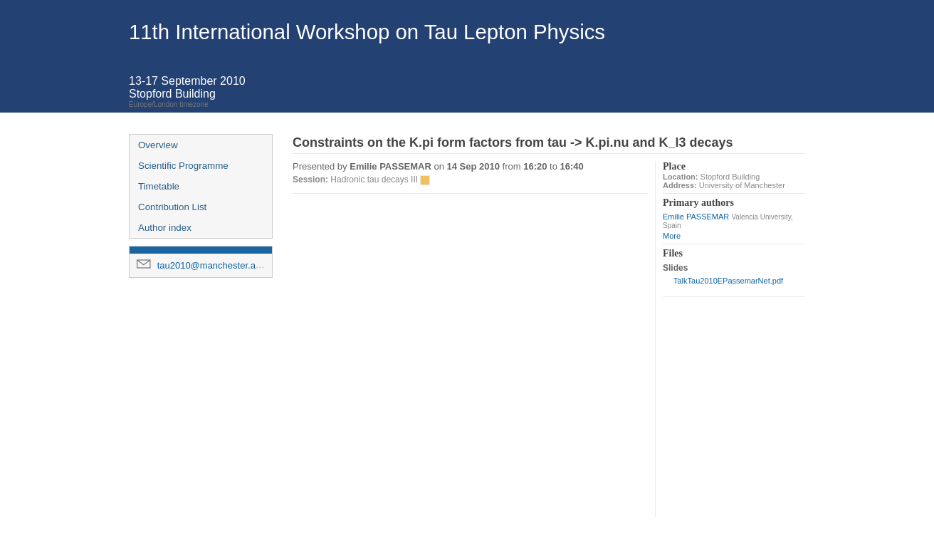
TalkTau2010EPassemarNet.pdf (728, 280)
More (672, 236)
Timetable (158, 186)
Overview (158, 145)
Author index (164, 227)
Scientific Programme (183, 165)
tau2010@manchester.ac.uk (215, 265)
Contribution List (172, 207)
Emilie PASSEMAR (696, 216)
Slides (675, 268)
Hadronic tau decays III (374, 180)
